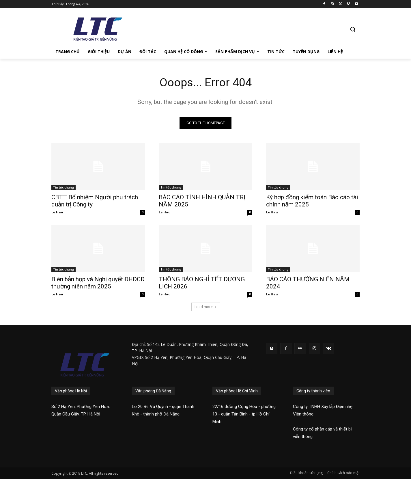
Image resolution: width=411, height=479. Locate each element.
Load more (206, 307)
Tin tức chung (63, 188)
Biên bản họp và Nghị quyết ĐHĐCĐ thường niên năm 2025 (98, 283)
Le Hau (57, 212)
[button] (353, 29)
